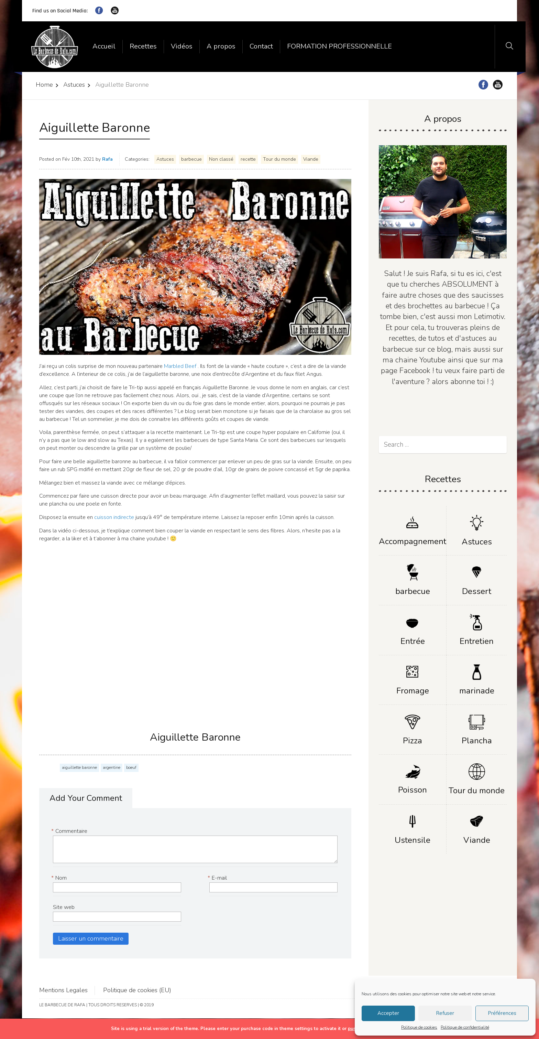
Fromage (412, 690)
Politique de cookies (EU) (137, 990)
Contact (261, 46)
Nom (60, 878)
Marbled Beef (179, 366)
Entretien (477, 641)
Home (44, 85)
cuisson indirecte (114, 517)
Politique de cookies (419, 1027)
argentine (111, 767)
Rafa (107, 159)
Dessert (476, 591)
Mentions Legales (63, 990)
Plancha (477, 740)
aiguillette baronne (79, 767)
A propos (221, 46)
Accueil (104, 46)
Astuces (74, 85)
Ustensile (412, 840)
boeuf (131, 767)
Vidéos (181, 46)
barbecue (191, 159)
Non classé (221, 159)
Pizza (412, 740)
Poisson (412, 789)
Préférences (502, 1013)
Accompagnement (412, 541)
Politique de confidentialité (465, 1027)
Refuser (445, 1013)
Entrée (412, 641)
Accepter (388, 1013)
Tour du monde (279, 159)
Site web (64, 907)
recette (248, 159)
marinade (476, 690)
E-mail (218, 878)
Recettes (143, 46)
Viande (310, 159)
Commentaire (70, 831)
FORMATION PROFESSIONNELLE (339, 46)
